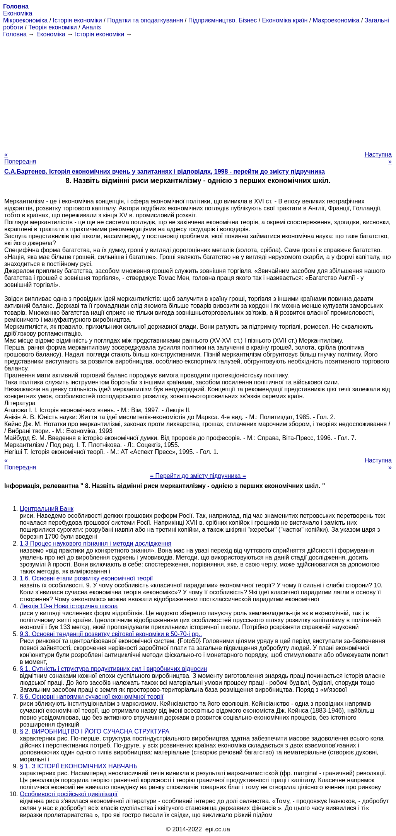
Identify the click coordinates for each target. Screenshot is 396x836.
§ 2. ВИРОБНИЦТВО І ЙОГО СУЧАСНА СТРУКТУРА (94, 731)
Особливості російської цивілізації (69, 794)
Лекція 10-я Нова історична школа (69, 606)
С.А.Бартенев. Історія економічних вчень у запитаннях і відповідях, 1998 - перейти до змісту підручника (164, 171)
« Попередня (20, 158)
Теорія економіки (52, 27)
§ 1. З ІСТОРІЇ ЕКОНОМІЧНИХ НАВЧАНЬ (79, 766)
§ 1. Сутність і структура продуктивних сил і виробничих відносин (113, 668)
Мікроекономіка (25, 20)
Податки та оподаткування (145, 20)
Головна (15, 34)
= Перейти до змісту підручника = (198, 476)
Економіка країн (285, 20)
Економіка (17, 13)
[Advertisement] (198, 92)
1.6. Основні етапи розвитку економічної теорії (86, 578)
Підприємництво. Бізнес (222, 20)
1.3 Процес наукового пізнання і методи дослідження (95, 543)
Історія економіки (77, 20)
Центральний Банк (46, 508)
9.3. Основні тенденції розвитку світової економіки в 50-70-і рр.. (111, 634)
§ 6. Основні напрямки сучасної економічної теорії (92, 696)
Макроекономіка (336, 20)
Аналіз (91, 27)
